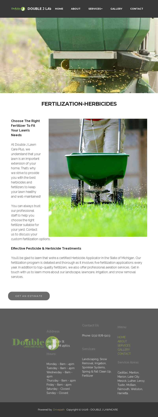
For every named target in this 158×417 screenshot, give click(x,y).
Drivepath (59, 409)
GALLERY (116, 8)
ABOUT (75, 8)
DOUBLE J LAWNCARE (46, 9)
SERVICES (94, 8)
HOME (59, 8)
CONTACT (136, 8)
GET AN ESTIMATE (29, 298)
